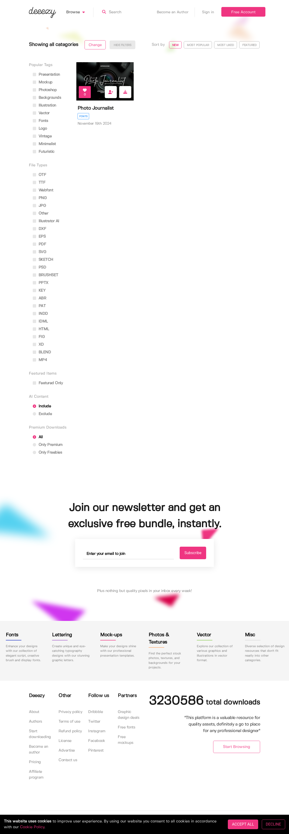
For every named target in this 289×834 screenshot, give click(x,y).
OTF (39, 175)
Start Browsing (236, 747)
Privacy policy (70, 712)
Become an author (38, 749)
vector (41, 113)
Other (40, 213)
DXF (39, 229)
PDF (39, 244)
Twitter (94, 721)
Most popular (198, 45)
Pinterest (96, 750)
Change (95, 45)
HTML (41, 329)
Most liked (225, 45)
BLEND (42, 352)
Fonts (83, 116)
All (38, 437)
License (65, 741)
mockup (43, 82)
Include (42, 406)
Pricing (35, 762)
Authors (35, 721)
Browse (79, 12)
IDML (40, 321)
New (175, 45)
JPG (39, 206)
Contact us (68, 760)
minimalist (44, 144)
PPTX (40, 283)
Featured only (48, 383)
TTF (39, 182)
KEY (39, 290)
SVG (39, 252)
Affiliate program (36, 774)
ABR (39, 298)
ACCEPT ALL (243, 824)
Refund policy (70, 731)
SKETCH (43, 260)
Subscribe (193, 553)
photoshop (45, 90)
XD (38, 344)
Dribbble (95, 712)
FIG (39, 337)
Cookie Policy (32, 827)
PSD (39, 267)
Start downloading (40, 734)
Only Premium (48, 445)
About (34, 712)
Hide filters (122, 45)
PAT (39, 306)
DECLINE (273, 824)
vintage (42, 136)
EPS (39, 236)
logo (40, 128)
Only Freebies (47, 452)
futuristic (43, 152)
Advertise (67, 750)
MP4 (40, 360)
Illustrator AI (46, 221)
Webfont (43, 190)
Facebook (96, 741)
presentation (46, 74)
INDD (40, 314)
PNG (39, 198)
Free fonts (126, 727)
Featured (249, 45)
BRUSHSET (45, 275)
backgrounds (47, 98)
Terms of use (69, 721)
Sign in (208, 12)
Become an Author (176, 12)
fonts (40, 121)
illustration (44, 105)
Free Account (243, 12)
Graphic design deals (128, 715)
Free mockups (125, 740)
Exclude (42, 414)
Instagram (96, 731)
